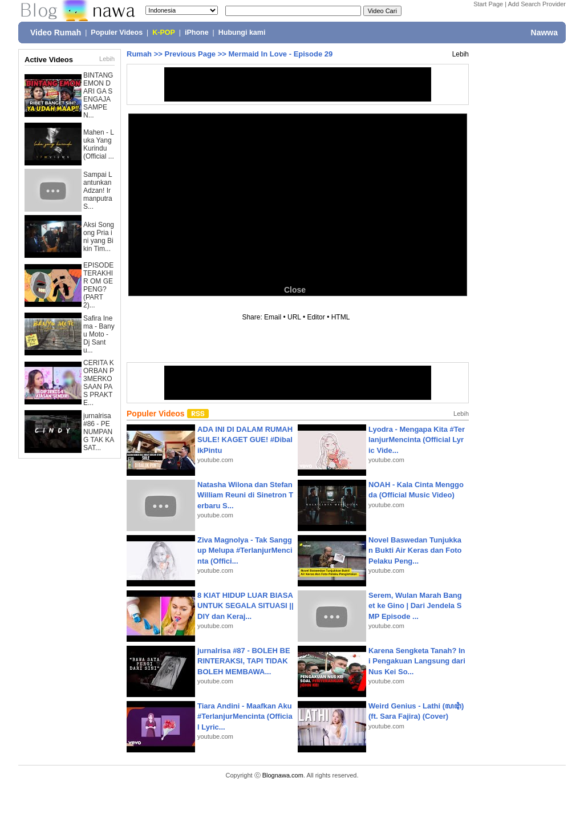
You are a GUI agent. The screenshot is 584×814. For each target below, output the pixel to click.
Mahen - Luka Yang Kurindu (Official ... (98, 144)
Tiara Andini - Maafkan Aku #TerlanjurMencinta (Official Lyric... (245, 716)
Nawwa (544, 32)
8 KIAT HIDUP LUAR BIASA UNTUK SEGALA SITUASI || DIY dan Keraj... (245, 605)
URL (294, 317)
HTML (340, 317)
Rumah (139, 54)
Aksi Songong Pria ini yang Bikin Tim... (98, 237)
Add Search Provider (537, 4)
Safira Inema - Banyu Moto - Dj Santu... (99, 334)
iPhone (197, 33)
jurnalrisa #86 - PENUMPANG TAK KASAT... (98, 432)
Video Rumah (55, 32)
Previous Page (190, 54)
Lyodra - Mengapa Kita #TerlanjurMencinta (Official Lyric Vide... (416, 439)
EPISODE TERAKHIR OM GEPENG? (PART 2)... (98, 285)
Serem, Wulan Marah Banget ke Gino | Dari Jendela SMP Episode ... (415, 605)
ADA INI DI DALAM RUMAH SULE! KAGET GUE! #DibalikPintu (245, 439)
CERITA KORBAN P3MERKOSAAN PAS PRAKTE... (98, 383)
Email (272, 317)
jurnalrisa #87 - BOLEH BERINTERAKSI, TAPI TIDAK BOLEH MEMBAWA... (243, 660)
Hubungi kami (242, 33)
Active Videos (49, 59)
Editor (316, 317)
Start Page (488, 4)
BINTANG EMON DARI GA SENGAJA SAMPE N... (98, 95)
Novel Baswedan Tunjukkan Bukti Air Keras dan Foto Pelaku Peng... (414, 550)
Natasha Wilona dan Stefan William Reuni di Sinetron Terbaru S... (245, 494)
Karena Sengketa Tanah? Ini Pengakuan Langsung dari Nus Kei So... (416, 660)
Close (295, 289)
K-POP (163, 33)
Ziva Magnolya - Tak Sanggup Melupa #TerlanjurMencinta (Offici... (245, 550)
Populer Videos (117, 33)
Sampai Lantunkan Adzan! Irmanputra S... (97, 190)
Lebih (107, 58)
